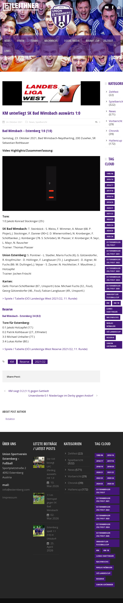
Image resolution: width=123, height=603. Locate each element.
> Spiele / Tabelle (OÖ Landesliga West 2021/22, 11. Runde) (39, 298)
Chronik (114, 131)
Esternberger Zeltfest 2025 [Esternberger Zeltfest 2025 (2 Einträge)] (114, 287)
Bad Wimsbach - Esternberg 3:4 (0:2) (21, 316)
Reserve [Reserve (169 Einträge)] (110, 337)
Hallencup (115, 140)
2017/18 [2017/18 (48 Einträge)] (110, 190)
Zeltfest (113, 92)
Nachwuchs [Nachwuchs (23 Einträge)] (113, 317)
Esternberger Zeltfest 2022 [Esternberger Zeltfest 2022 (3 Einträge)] (114, 261)
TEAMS (34, 41)
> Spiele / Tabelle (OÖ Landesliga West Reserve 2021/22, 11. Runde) (44, 349)
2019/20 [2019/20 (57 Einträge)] (110, 202)
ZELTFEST (108, 41)
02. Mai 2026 (53, 516)
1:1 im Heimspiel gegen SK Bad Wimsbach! (52, 502)
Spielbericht (41, 122)
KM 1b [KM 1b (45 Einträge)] (116, 303)
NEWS (7, 41)
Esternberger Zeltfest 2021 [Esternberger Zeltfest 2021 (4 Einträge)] (114, 252)
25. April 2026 (50, 546)
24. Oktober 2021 (14, 122)
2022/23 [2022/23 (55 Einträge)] (110, 219)
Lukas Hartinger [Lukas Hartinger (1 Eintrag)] (112, 310)
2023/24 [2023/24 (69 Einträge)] (110, 225)
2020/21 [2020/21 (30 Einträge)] (110, 208)
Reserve (24, 361)
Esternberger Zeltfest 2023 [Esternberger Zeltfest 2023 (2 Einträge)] (114, 269)
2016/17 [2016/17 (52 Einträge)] (110, 185)
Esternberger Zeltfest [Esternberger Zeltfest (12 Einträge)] (114, 243)
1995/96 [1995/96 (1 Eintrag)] (110, 173)
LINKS (7, 51)
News (32, 122)
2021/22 (40, 361)
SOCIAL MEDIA (71, 41)
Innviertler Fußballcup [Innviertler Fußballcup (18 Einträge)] (113, 296)
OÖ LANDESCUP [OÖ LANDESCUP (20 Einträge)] (114, 332)
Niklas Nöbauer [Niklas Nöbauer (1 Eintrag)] (111, 324)
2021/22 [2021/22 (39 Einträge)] (110, 213)
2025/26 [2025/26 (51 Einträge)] (110, 236)
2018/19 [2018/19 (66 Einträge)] (110, 196)
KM (12, 361)
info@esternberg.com (16, 489)
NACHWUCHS (51, 41)
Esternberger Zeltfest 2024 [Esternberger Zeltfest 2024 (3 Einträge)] (114, 278)
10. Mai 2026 (53, 484)
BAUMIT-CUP (92, 41)
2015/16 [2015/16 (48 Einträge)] (110, 179)
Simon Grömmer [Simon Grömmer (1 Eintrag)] (111, 344)
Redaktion (10, 419)
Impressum (9, 497)
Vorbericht (115, 121)
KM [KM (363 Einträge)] (108, 303)
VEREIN (20, 41)
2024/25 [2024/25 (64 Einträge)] (110, 230)
